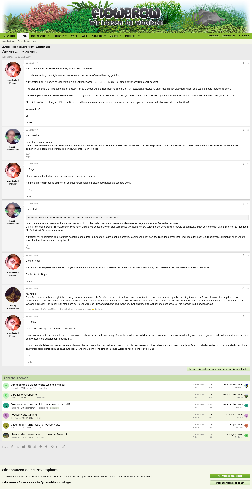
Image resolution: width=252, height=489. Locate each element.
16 (57, 408)
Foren (23, 35)
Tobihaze (239, 437)
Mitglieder (130, 35)
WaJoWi (239, 427)
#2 (248, 130)
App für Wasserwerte (24, 394)
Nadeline (15, 408)
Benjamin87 (16, 438)
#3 (248, 164)
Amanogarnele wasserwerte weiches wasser (38, 384)
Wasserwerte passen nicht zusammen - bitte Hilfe (41, 404)
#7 (248, 316)
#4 (248, 204)
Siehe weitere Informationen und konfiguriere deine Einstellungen (37, 482)
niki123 (14, 428)
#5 (248, 255)
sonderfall (8, 57)
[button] (40, 36)
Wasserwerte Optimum (25, 414)
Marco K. (15, 388)
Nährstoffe (40, 398)
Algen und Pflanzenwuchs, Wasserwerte (35, 424)
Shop (74, 35)
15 (54, 408)
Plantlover (238, 387)
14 (51, 408)
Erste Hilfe (43, 408)
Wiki (84, 35)
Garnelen (43, 388)
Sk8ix (13, 398)
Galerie (114, 35)
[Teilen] (243, 63)
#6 (248, 288)
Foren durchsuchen (27, 41)
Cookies (35, 476)
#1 (248, 63)
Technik (37, 418)
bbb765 (14, 418)
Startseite (9, 35)
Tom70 (240, 397)
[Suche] (244, 36)
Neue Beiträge (8, 41)
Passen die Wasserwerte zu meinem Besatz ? (39, 434)
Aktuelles (97, 35)
